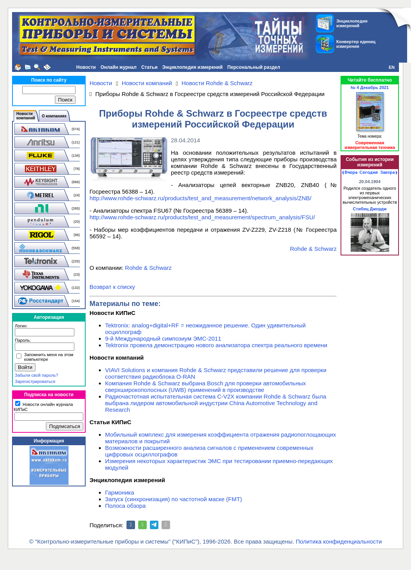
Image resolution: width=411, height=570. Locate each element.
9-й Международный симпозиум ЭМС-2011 (163, 338)
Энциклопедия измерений (192, 67)
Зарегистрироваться (35, 381)
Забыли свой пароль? (36, 375)
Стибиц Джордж (370, 208)
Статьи (149, 67)
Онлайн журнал (118, 67)
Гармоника (119, 492)
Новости (86, 67)
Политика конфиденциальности (339, 541)
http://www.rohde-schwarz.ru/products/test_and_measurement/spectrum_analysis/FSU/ (202, 217)
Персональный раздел (253, 67)
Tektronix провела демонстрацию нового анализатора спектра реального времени (216, 345)
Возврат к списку (112, 286)
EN (392, 67)
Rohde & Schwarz (313, 248)
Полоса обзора (125, 505)
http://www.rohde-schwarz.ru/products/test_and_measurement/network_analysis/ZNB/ (200, 198)
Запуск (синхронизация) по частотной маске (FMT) (173, 499)
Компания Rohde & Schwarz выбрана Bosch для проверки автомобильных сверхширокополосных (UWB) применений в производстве (205, 386)
